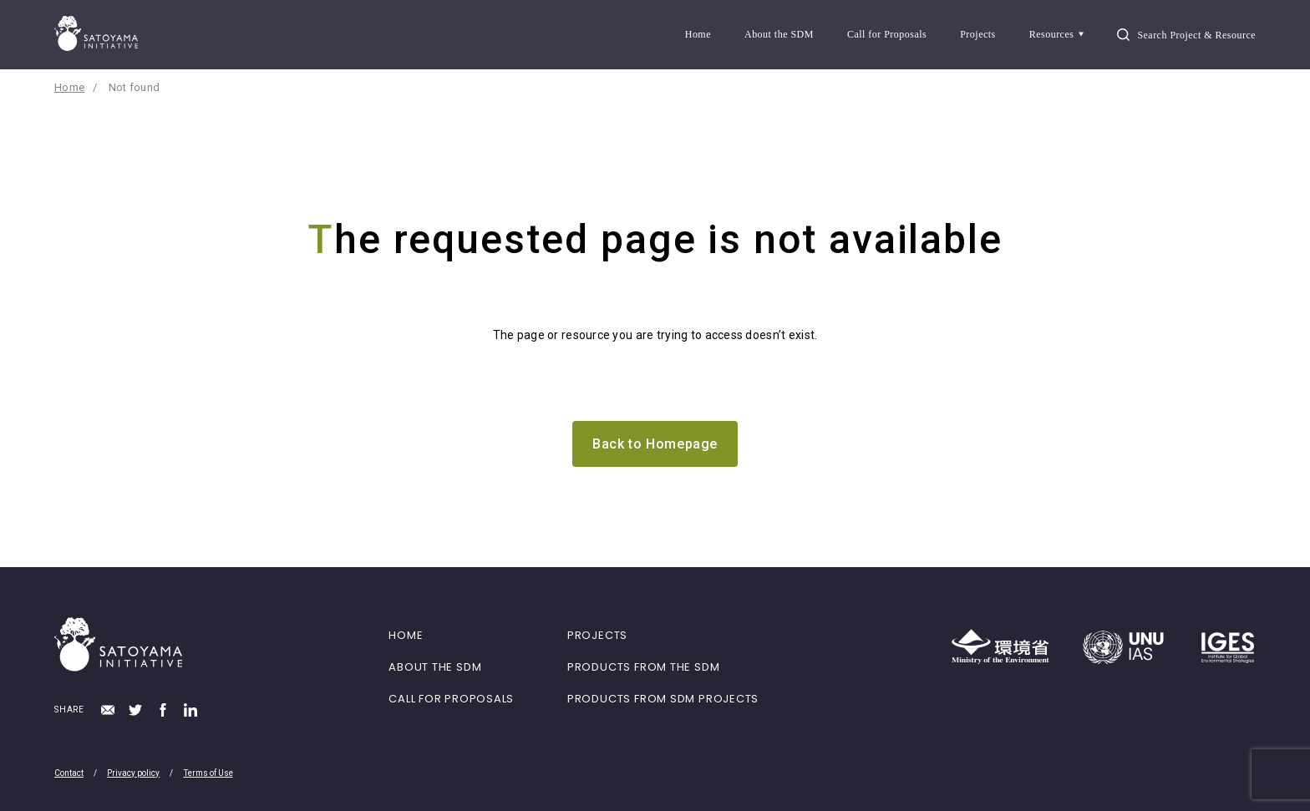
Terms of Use (208, 773)
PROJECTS (597, 635)
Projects (978, 34)
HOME (405, 635)
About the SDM (779, 34)
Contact (69, 773)
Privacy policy (133, 773)
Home (698, 34)
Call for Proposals (887, 34)
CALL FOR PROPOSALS (451, 698)
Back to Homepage (655, 444)
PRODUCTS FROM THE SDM (643, 666)
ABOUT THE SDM (434, 666)
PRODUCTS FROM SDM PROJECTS (663, 698)
